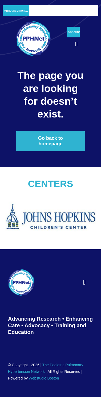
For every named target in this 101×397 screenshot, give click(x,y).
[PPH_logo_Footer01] (21, 271)
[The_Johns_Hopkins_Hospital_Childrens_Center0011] (50, 197)
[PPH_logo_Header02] (33, 24)
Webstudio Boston (44, 378)
